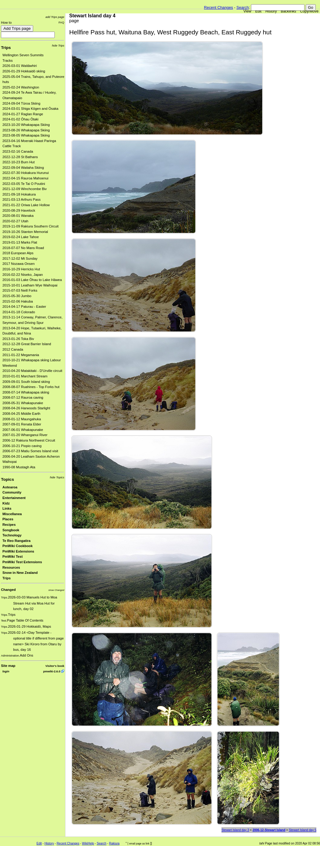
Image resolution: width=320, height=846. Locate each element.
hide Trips (58, 45)
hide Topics (57, 477)
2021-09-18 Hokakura (19, 194)
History (271, 11)
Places (7, 519)
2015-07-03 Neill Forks (19, 290)
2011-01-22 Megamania (20, 355)
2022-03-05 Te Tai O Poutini (23, 183)
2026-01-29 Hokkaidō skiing (23, 71)
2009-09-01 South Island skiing (26, 381)
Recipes (9, 524)
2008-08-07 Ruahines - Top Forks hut (30, 387)
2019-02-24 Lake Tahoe (20, 237)
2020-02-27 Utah (15, 221)
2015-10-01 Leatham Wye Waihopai (29, 285)
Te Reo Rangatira (16, 541)
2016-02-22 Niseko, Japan (22, 274)
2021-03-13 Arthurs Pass (21, 199)
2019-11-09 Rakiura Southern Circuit (30, 226)
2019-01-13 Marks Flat (19, 242)
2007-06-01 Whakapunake (22, 430)
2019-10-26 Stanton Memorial (25, 232)
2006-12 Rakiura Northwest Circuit (28, 440)
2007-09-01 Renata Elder (21, 424)
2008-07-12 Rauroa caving (22, 397)
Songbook (10, 530)
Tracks (7, 60)
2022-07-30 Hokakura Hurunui (25, 173)
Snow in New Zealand (20, 572)
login (5, 671)
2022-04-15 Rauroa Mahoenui (25, 178)
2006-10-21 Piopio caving (21, 446)
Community (11, 492)
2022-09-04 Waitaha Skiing (23, 167)
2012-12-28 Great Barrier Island (26, 344)
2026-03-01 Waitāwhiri (19, 66)
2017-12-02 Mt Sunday (19, 258)
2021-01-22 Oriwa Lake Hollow (26, 205)
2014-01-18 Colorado (18, 312)
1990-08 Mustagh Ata (18, 467)
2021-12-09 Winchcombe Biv (24, 189)
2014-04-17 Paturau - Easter (24, 306)
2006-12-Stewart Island (268, 830)
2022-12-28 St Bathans (20, 157)
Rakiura (114, 843)
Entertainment (14, 498)
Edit (258, 11)
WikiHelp (88, 843)
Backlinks (288, 11)
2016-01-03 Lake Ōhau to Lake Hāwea (32, 280)
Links (7, 508)
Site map (8, 665)
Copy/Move (309, 11)
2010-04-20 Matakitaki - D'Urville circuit (32, 371)
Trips (6, 47)
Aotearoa (9, 487)
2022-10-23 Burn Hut (18, 162)
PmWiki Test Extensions (22, 562)
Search (242, 7)
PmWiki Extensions (18, 551)
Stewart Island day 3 (235, 830)
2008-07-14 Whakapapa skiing (25, 392)
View (247, 11)
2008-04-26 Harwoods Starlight (26, 408)
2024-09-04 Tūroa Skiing (21, 103)
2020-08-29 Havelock (18, 210)
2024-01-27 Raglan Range (22, 114)
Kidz (6, 503)
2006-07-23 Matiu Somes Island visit (30, 451)
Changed (8, 589)
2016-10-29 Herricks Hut (21, 269)
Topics (7, 479)
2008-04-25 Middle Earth (21, 413)
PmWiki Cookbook (17, 546)
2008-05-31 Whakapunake (22, 403)
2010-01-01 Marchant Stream (24, 376)
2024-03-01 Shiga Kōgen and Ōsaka (30, 108)
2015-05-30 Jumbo (16, 296)
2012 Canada (12, 349)
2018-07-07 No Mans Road (23, 248)
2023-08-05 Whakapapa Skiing (26, 135)
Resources (11, 567)
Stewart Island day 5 (302, 830)
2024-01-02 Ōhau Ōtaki (20, 119)
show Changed (56, 590)
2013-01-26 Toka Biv (18, 339)
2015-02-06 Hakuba (17, 301)
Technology (12, 535)
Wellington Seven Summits (22, 55)
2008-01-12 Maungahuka (21, 419)
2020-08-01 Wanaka (17, 215)
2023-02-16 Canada (17, 151)
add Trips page (54, 17)
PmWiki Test (12, 556)
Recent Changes (218, 7)
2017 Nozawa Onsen (18, 263)
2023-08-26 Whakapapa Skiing (26, 130)
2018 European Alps (17, 253)
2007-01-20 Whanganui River (24, 435)
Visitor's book (54, 665)
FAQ (61, 22)
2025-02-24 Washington (20, 87)
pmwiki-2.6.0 (51, 671)
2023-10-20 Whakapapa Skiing (26, 125)
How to (6, 22)
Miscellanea (12, 514)
